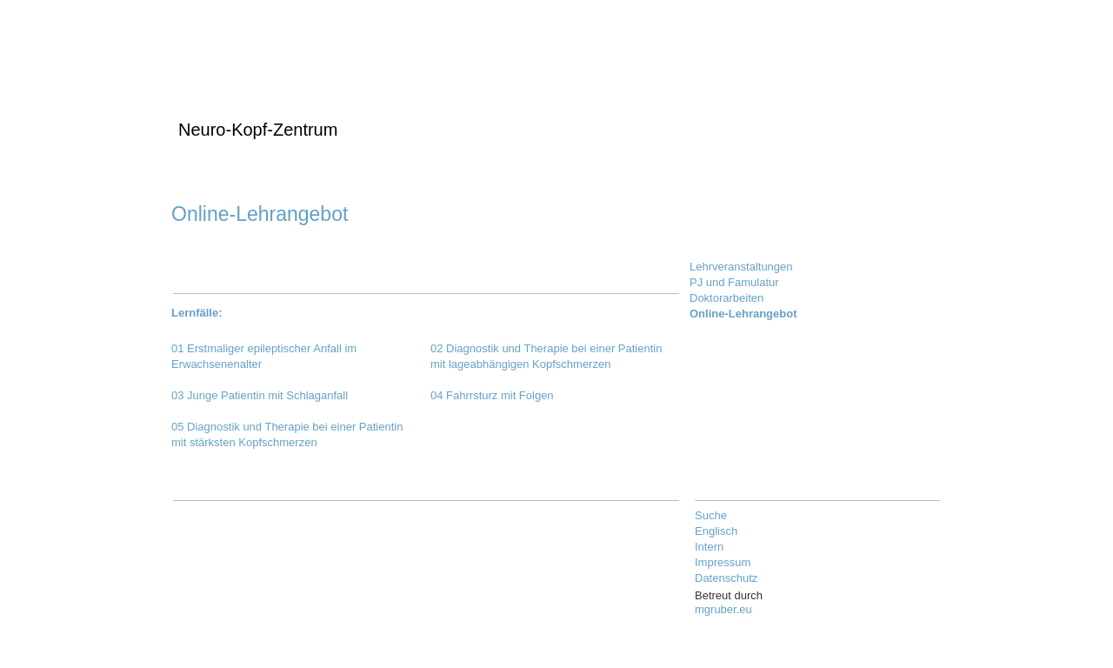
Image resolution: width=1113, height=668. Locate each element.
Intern (709, 546)
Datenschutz (726, 578)
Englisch (716, 531)
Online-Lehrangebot (743, 313)
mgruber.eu (723, 609)
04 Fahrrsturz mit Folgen (492, 395)
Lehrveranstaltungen (741, 266)
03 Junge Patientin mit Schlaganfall (259, 395)
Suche (711, 515)
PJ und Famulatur (734, 282)
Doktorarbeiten (726, 297)
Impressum (722, 562)
